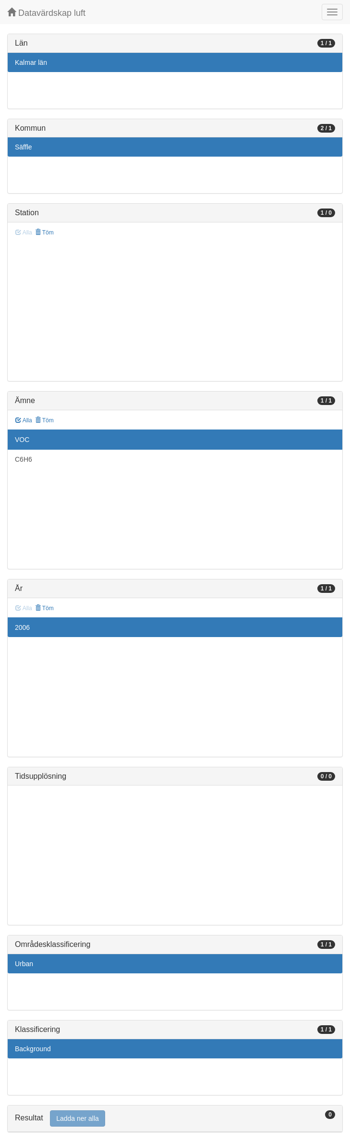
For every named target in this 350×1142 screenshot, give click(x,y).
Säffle (23, 147)
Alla (23, 420)
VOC (22, 439)
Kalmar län (31, 62)
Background (33, 1049)
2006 (22, 627)
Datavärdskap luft (46, 13)
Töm (44, 232)
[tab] (175, 1118)
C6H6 (23, 459)
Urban (24, 964)
